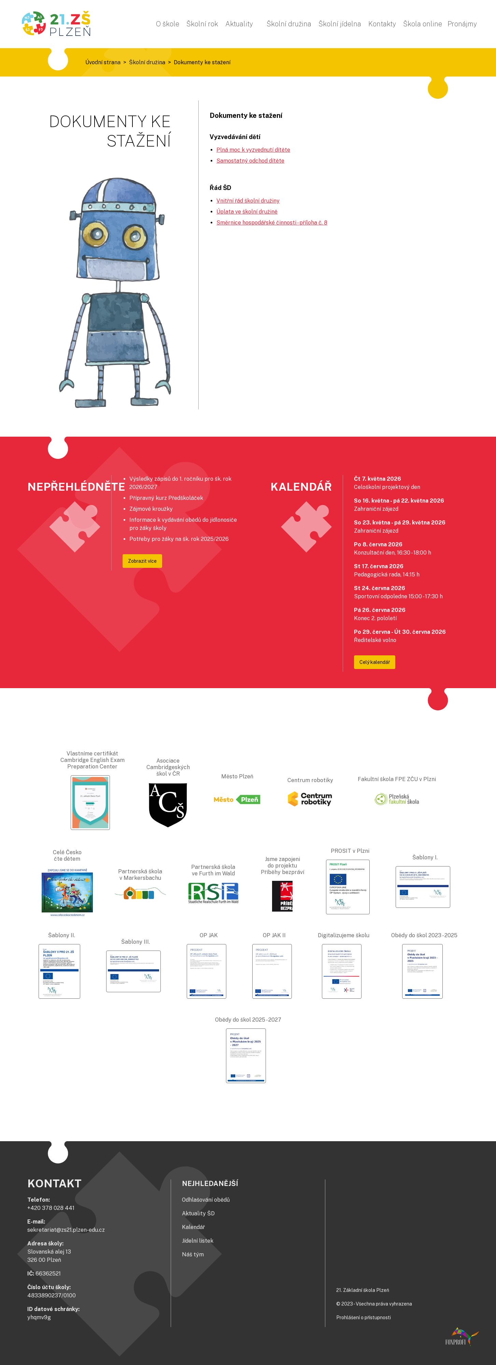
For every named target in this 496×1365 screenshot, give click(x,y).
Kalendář (193, 1227)
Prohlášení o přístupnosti (363, 1317)
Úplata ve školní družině (247, 211)
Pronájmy (462, 24)
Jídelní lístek (197, 1241)
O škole (167, 24)
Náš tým (193, 1254)
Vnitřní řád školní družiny (248, 200)
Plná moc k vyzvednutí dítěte (253, 150)
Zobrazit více (142, 561)
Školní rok (202, 24)
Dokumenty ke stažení (202, 62)
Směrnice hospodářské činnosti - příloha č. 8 (271, 222)
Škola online (422, 24)
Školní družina (289, 24)
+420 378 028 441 (50, 1208)
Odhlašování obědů (206, 1200)
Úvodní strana (103, 62)
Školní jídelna (339, 24)
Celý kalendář (374, 662)
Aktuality (239, 24)
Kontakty (382, 24)
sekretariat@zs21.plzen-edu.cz (66, 1230)
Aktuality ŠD (198, 1213)
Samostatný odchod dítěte (250, 161)
